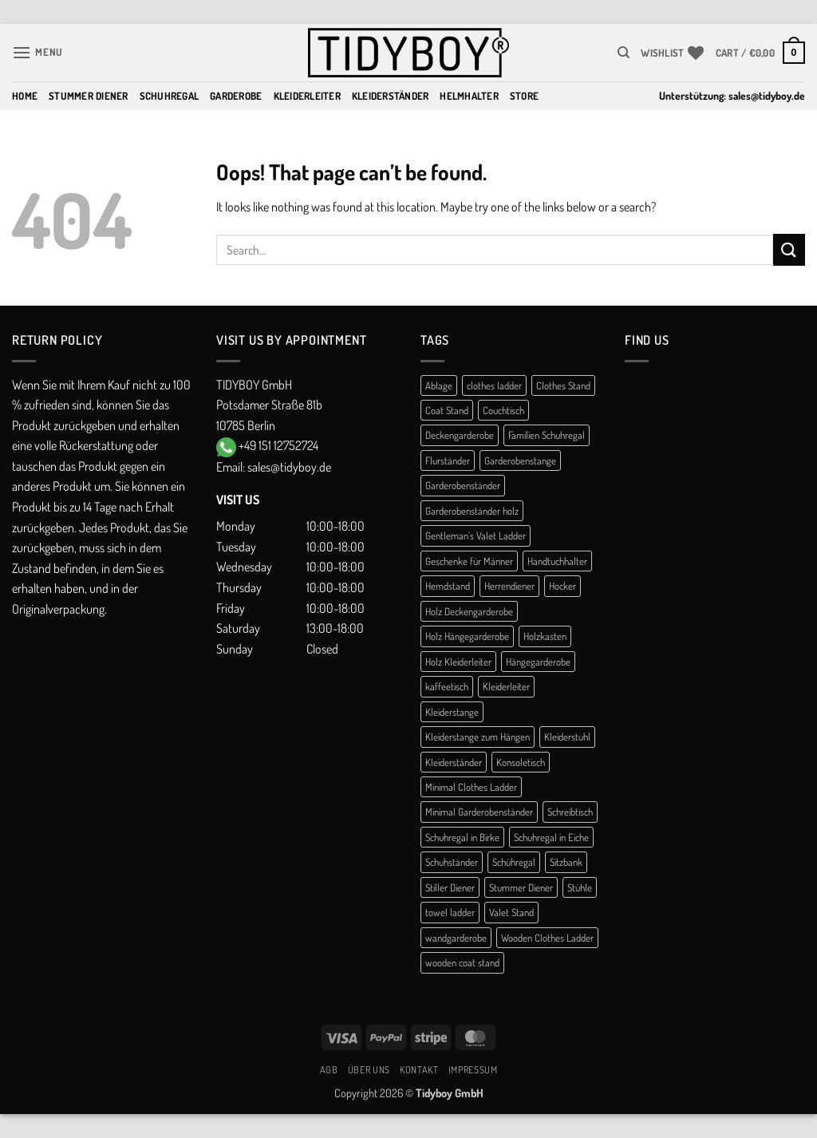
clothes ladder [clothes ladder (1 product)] (494, 385)
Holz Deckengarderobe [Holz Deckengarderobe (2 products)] (469, 611)
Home (24, 95)
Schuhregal (169, 95)
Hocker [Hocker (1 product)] (562, 585)
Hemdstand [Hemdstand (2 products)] (447, 585)
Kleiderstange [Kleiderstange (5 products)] (452, 711)
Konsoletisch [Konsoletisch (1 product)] (520, 762)
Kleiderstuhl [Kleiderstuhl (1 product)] (567, 736)
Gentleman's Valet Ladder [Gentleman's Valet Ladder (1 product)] (475, 535)
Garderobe (236, 95)
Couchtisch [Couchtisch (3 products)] (503, 410)
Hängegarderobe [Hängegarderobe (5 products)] (538, 661)
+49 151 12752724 (278, 445)
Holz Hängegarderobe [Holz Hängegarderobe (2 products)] (467, 636)
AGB (329, 1069)
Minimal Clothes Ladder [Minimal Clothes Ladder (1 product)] (471, 786)
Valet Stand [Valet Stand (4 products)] (511, 912)
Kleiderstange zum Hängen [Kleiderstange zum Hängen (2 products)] (477, 736)
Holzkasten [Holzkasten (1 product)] (544, 636)
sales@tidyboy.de (766, 95)
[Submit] (789, 249)
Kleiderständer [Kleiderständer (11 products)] (453, 762)
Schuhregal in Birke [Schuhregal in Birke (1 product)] (462, 837)
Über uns (369, 1069)
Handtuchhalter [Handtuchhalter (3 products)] (557, 561)
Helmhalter (469, 95)
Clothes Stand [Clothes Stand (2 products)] (563, 385)
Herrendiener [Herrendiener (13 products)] (509, 585)
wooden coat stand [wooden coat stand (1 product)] (462, 962)
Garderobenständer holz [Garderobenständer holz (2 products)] (472, 510)
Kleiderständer (390, 95)
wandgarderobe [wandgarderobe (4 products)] (456, 937)
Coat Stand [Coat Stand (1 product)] (446, 410)
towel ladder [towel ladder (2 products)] (450, 912)
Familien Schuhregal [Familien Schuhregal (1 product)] (546, 435)
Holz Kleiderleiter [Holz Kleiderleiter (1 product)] (458, 661)
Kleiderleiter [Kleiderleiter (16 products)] (506, 686)
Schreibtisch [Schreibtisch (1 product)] (570, 811)
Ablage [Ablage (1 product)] (438, 385)
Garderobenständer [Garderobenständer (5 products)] (462, 485)
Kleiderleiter (307, 95)
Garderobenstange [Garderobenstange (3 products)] (520, 460)
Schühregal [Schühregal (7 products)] (513, 861)
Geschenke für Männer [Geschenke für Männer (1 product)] (469, 561)
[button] (37, 52)
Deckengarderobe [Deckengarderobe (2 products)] (459, 435)
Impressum (473, 1069)
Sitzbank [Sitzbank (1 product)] (566, 861)
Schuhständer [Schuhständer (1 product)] (451, 861)
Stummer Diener (88, 95)
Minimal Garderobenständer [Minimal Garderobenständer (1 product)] (479, 811)
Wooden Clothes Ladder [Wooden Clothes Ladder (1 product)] (547, 937)
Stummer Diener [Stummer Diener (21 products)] (521, 887)
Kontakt (419, 1069)
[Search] (624, 53)
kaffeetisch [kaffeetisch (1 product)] (446, 686)
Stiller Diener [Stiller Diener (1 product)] (450, 887)
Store (524, 95)
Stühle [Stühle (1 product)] (579, 887)
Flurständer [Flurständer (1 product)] (447, 460)
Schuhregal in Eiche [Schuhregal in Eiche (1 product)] (551, 837)
